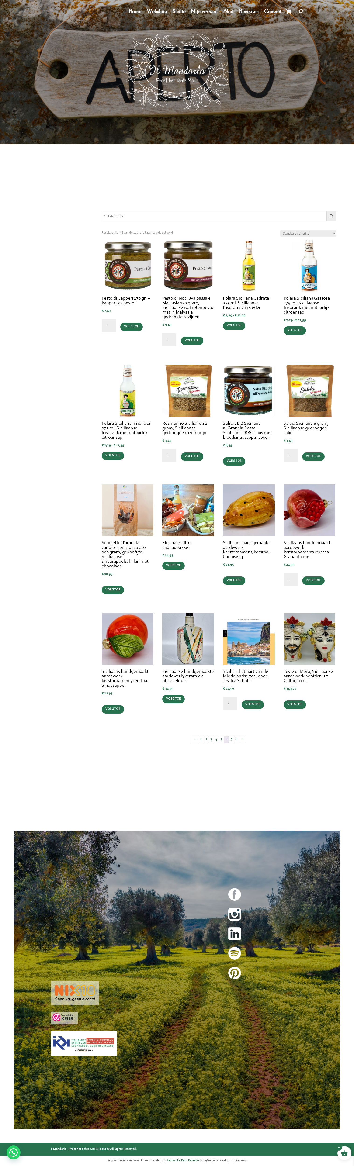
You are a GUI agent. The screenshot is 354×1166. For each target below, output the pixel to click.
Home (134, 11)
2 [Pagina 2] (206, 739)
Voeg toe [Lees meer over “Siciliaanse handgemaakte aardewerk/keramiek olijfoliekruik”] (173, 698)
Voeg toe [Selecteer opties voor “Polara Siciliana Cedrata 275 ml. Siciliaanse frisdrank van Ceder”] (234, 325)
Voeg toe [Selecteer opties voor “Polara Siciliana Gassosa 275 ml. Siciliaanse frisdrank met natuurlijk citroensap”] (294, 330)
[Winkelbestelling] (308, 233)
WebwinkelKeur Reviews (183, 1160)
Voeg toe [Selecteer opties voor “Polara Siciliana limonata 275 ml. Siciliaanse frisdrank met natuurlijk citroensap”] (112, 455)
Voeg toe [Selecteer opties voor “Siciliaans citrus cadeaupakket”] (173, 565)
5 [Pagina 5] (221, 739)
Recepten (249, 11)
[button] (14, 1152)
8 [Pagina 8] (236, 739)
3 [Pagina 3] (211, 739)
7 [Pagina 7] (231, 739)
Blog (228, 11)
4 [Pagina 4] (216, 739)
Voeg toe (131, 326)
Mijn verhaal (204, 11)
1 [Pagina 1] (201, 739)
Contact (272, 11)
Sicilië (179, 11)
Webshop (157, 11)
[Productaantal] (109, 325)
